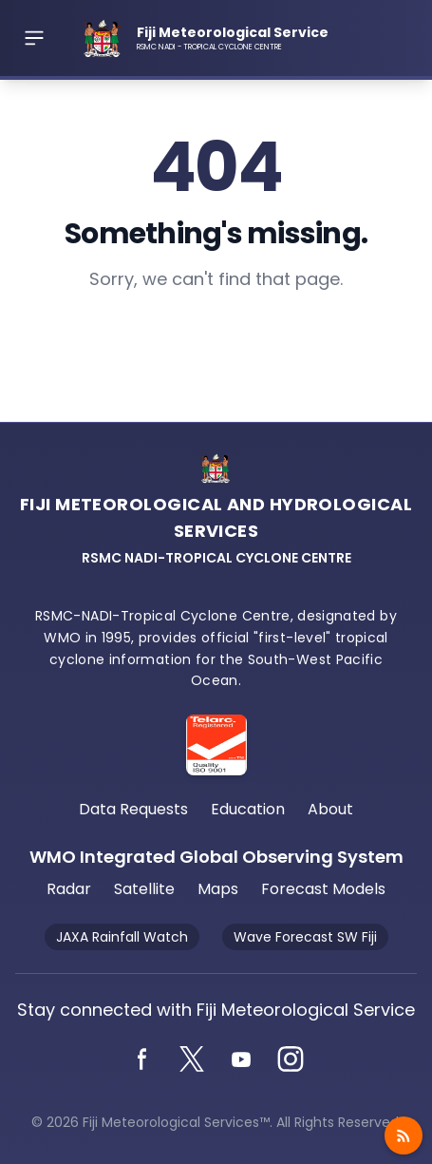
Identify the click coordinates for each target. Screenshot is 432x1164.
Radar (69, 889)
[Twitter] (191, 1059)
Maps (217, 889)
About (330, 809)
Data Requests (133, 809)
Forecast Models (323, 889)
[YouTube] (241, 1059)
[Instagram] (290, 1059)
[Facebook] (142, 1059)
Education (248, 809)
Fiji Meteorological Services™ (176, 1122)
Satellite (144, 889)
